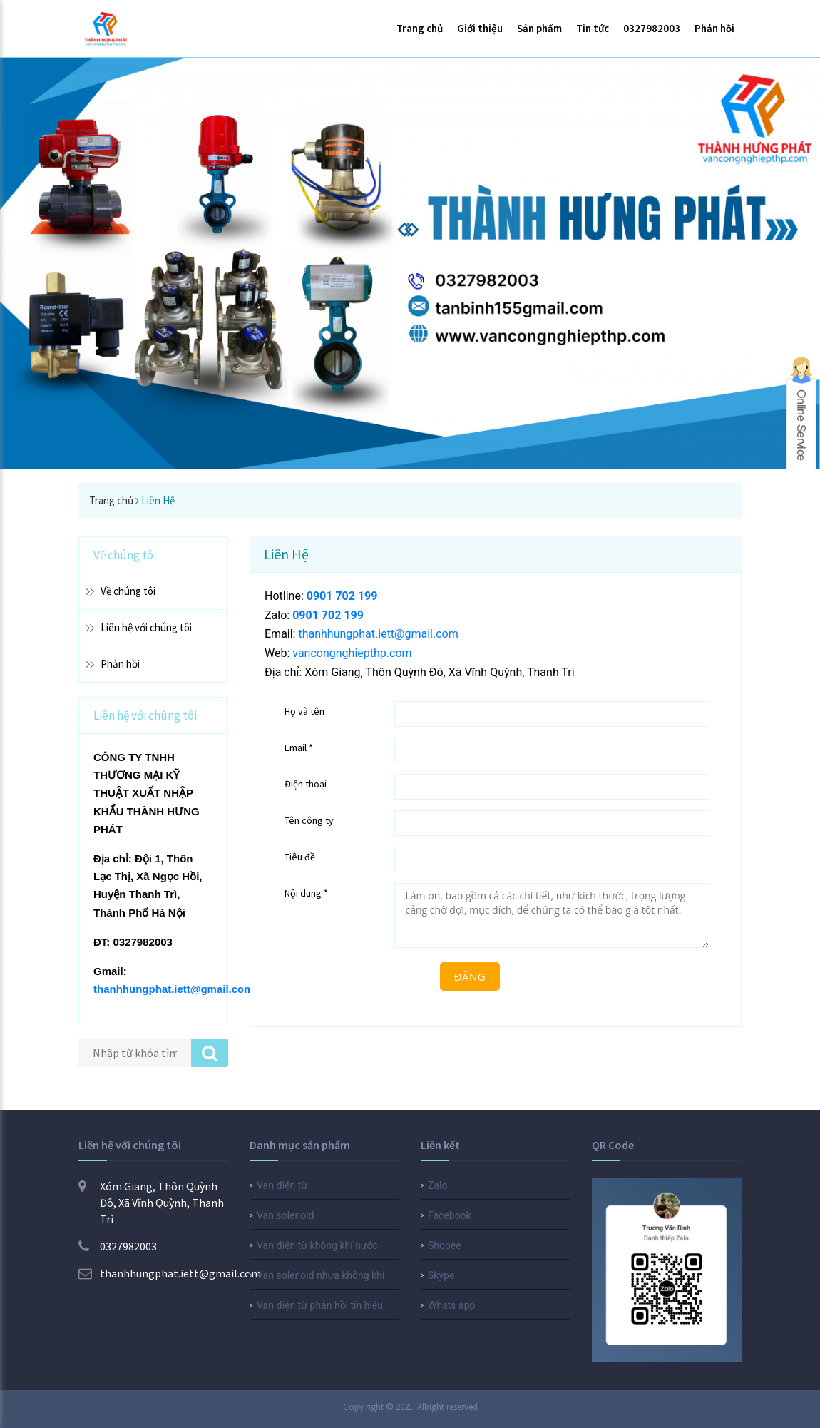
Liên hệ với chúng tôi (146, 627)
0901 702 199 (342, 596)
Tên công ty (309, 820)
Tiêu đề (300, 856)
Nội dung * (306, 893)
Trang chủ (419, 28)
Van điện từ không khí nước (317, 1245)
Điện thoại (306, 783)
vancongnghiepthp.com (351, 653)
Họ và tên (304, 711)
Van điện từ (282, 1185)
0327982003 (651, 28)
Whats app (451, 1305)
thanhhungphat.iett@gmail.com (173, 989)
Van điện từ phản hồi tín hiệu (320, 1305)
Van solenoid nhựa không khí (320, 1275)
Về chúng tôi (128, 591)
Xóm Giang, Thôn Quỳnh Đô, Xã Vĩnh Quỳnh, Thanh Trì (151, 1202)
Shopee (444, 1245)
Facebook (449, 1215)
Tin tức (592, 28)
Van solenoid (285, 1215)
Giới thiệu (480, 28)
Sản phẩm (539, 28)
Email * (299, 747)
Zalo (437, 1185)
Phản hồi (714, 28)
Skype (441, 1275)
